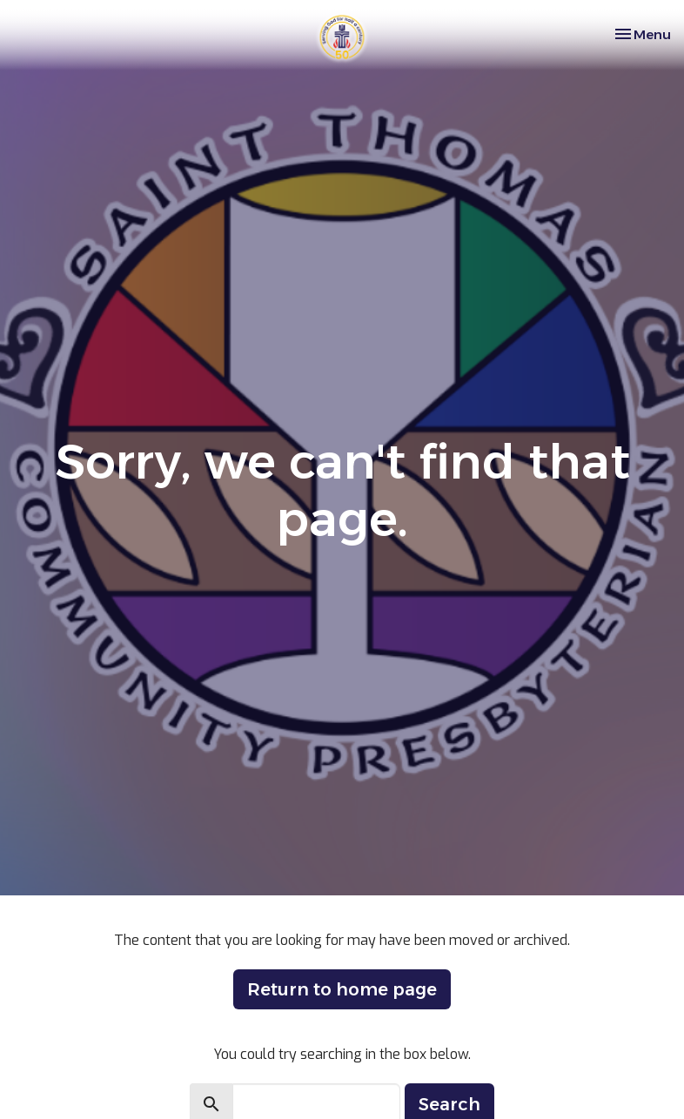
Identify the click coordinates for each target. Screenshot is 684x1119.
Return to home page (342, 989)
